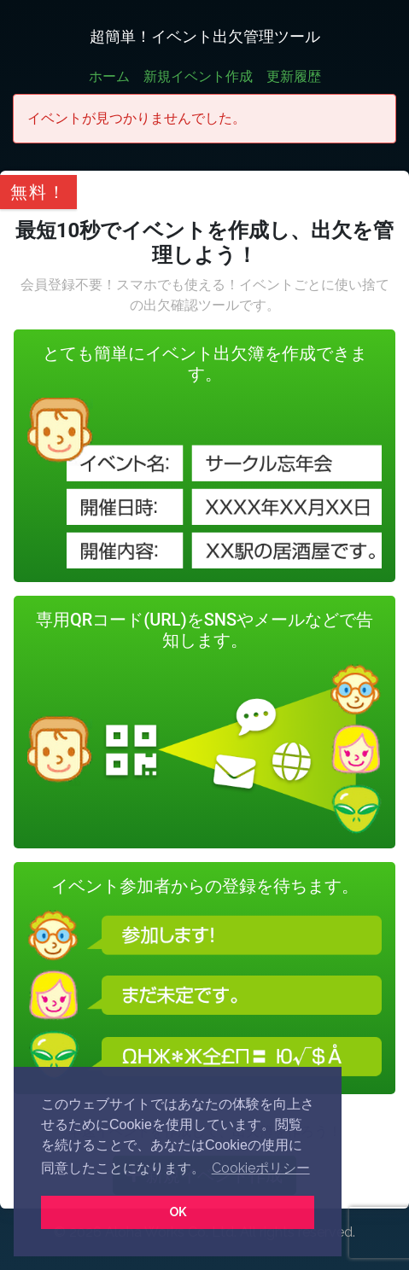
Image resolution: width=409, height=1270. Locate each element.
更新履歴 (293, 76)
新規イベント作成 (198, 76)
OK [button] (178, 1211)
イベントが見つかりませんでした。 (136, 118)
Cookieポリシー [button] (261, 1168)
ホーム (109, 76)
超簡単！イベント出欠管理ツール (205, 36)
